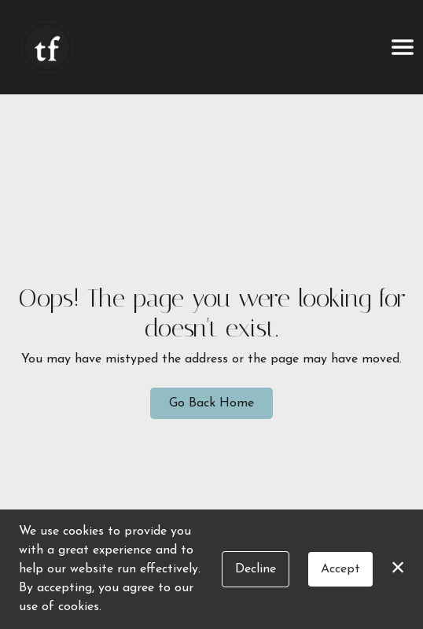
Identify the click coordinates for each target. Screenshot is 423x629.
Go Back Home (211, 403)
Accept (340, 569)
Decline (255, 569)
